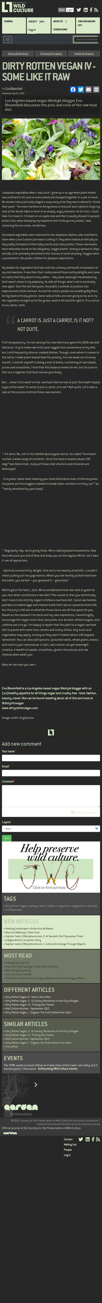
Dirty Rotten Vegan (16, 906)
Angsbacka (26, 718)
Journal (8, 21)
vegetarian (78, 906)
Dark (61, 10)
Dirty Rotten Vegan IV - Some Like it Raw (28, 997)
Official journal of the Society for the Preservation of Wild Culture (41, 1128)
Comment (8, 781)
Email (5, 766)
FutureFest (11, 1046)
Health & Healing (84, 53)
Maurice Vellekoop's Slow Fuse (22, 932)
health (51, 906)
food (42, 906)
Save (6, 838)
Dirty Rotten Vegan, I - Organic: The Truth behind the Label (38, 1012)
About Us (58, 21)
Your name (8, 751)
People (68, 1149)
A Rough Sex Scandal (17, 962)
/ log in (31, 30)
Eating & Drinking (18, 53)
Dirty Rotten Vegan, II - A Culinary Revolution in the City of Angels (41, 1000)
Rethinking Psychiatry (18, 970)
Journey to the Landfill (18, 974)
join (42, 21)
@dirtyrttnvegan (13, 703)
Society (33, 21)
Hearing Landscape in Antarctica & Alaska (29, 928)
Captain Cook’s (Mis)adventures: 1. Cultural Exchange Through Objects (45, 944)
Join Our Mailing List (86, 23)
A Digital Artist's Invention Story (23, 940)
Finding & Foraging (51, 53)
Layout (6, 822)
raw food (92, 906)
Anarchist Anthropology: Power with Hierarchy (31, 966)
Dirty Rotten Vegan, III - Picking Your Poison (29, 1004)
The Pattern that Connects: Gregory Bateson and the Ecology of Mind (44, 978)
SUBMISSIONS (60, 29)
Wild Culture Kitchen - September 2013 (27, 1008)
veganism (63, 906)
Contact (68, 1139)
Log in (67, 1155)
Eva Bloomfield (14, 88)
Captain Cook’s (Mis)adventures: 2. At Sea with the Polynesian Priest (44, 936)
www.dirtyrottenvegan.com (20, 708)
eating (33, 906)
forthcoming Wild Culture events (57, 1069)
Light (70, 10)
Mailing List (70, 1144)
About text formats (84, 812)
